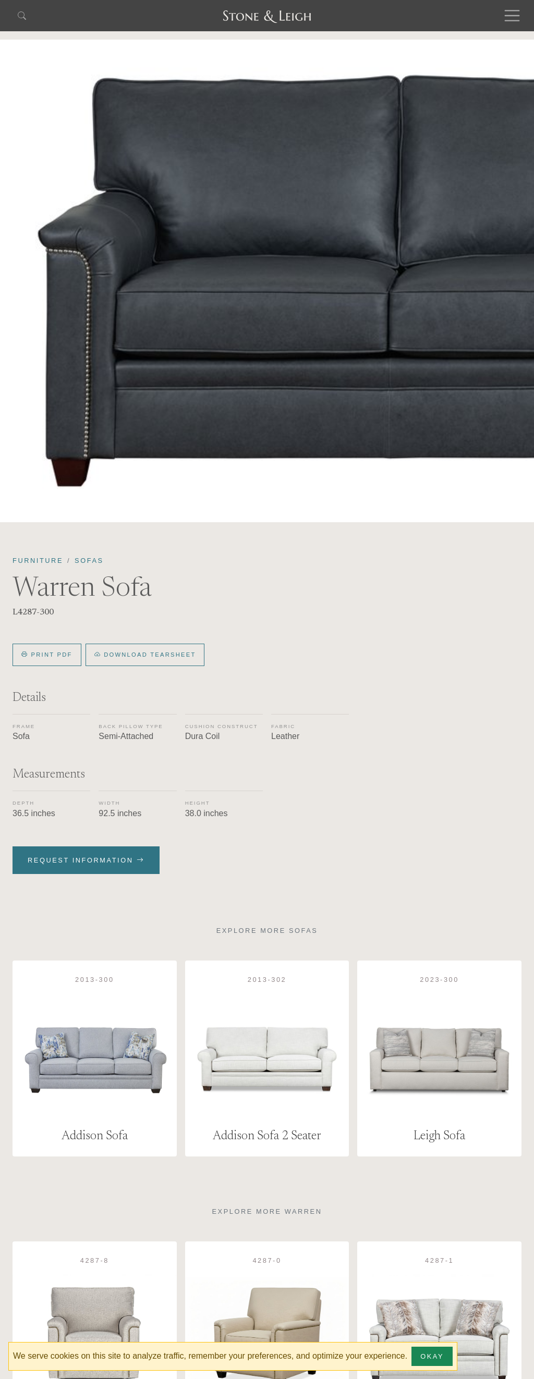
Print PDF (46, 654)
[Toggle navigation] (512, 15)
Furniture (38, 560)
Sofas (89, 560)
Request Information (86, 860)
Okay (432, 1356)
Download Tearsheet (145, 654)
